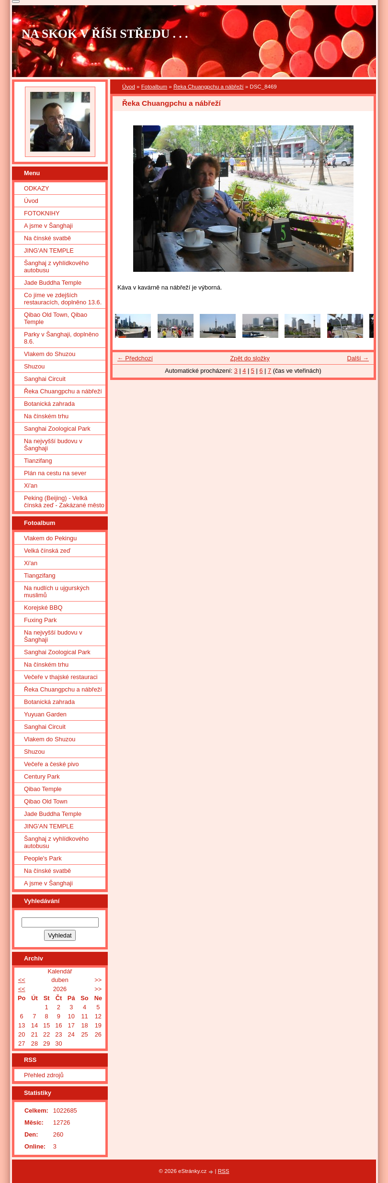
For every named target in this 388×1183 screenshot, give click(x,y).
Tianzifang (38, 460)
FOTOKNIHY (41, 213)
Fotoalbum (154, 86)
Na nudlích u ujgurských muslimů (57, 591)
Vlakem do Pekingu (50, 538)
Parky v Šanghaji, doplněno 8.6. (61, 338)
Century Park (42, 776)
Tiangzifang (40, 575)
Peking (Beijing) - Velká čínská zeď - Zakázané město (64, 501)
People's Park (43, 858)
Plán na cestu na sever (55, 473)
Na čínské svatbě (47, 238)
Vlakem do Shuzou (49, 353)
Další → (358, 358)
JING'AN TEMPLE (49, 250)
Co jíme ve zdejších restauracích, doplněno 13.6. (63, 298)
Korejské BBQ (43, 607)
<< (21, 979)
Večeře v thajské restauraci (61, 677)
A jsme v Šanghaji (48, 225)
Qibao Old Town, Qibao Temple (55, 318)
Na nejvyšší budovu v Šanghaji (53, 444)
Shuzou (34, 366)
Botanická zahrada (49, 403)
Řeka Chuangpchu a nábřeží (208, 86)
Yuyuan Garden (45, 714)
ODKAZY (36, 188)
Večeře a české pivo (51, 764)
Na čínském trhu (46, 416)
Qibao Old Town (46, 801)
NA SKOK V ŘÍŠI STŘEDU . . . (105, 34)
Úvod (128, 86)
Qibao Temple (43, 788)
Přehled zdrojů (44, 1075)
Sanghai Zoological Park (57, 428)
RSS (223, 1171)
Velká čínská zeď (47, 550)
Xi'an (30, 485)
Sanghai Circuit (45, 378)
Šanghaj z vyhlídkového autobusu (56, 266)
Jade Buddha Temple (52, 282)
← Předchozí (135, 358)
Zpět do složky (250, 358)
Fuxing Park (40, 620)
